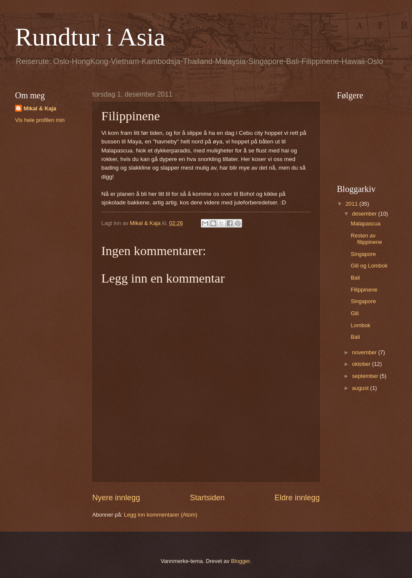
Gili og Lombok (369, 265)
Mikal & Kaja (40, 108)
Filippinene (364, 289)
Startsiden (207, 497)
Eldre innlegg (297, 497)
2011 (352, 204)
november (365, 352)
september (365, 376)
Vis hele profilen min (40, 120)
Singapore (363, 254)
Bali (355, 277)
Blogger (240, 561)
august (361, 388)
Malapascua (365, 223)
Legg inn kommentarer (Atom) (160, 514)
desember (365, 213)
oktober (362, 364)
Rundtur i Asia (90, 37)
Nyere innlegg (116, 497)
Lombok (360, 325)
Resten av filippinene (366, 238)
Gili (355, 313)
